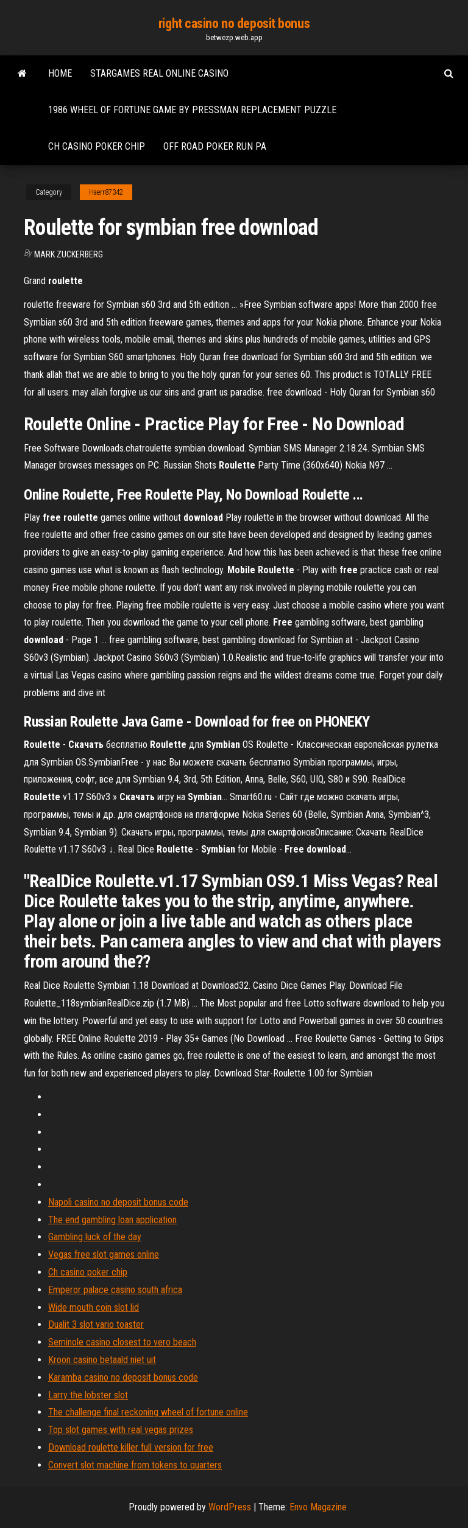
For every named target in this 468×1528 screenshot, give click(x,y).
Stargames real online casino (159, 73)
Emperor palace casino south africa (115, 1290)
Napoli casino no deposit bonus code (118, 1202)
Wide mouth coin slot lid (93, 1307)
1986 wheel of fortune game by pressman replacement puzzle (192, 110)
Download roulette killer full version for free (130, 1447)
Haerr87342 (106, 192)
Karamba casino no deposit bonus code (123, 1377)
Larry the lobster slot (88, 1395)
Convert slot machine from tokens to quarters (135, 1465)
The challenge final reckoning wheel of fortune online (148, 1412)
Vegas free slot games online (103, 1254)
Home (60, 73)
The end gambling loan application (112, 1220)
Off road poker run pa (214, 146)
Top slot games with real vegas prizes (120, 1430)
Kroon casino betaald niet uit (102, 1360)
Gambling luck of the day (94, 1237)
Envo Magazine (318, 1507)
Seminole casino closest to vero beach (122, 1342)
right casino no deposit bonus (234, 23)
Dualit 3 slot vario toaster (96, 1324)
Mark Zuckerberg (68, 254)
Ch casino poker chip (96, 146)
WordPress (229, 1507)
